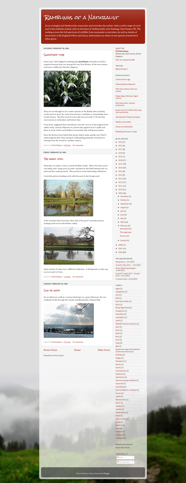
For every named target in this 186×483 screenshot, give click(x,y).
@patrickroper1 (122, 69)
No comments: (78, 145)
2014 (120, 175)
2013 (120, 179)
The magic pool (53, 159)
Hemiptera (120, 361)
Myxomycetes (121, 400)
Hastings (119, 355)
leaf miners (120, 377)
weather (119, 432)
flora (117, 337)
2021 (120, 149)
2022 (120, 146)
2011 (120, 186)
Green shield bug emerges (125, 268)
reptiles (118, 406)
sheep (118, 416)
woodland (119, 438)
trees (117, 428)
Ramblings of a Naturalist (81, 17)
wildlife (118, 435)
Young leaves (120, 262)
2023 (120, 142)
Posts (120, 457)
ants (117, 295)
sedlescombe (120, 412)
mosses (118, 393)
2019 (120, 157)
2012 (120, 182)
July (122, 211)
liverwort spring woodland (126, 380)
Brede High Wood (122, 308)
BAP (117, 298)
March (123, 222)
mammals (119, 384)
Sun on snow (52, 290)
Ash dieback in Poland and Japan (128, 117)
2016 (120, 168)
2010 (120, 190)
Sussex (118, 425)
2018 (120, 160)
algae (118, 289)
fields (118, 333)
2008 (120, 245)
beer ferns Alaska (122, 301)
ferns (117, 330)
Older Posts (104, 350)
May (122, 218)
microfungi (120, 387)
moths (118, 396)
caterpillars (120, 317)
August (123, 207)
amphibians (120, 292)
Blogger (107, 473)
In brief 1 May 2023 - (124, 265)
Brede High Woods (123, 448)
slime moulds (121, 419)
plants (118, 403)
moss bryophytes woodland (126, 390)
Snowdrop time (54, 54)
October (123, 200)
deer (117, 327)
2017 (120, 164)
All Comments (123, 462)
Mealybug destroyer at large (126, 132)
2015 (120, 171)
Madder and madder (123, 122)
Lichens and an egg (123, 79)
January (123, 240)
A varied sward (121, 279)
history (118, 364)
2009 (120, 193)
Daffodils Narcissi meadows (126, 324)
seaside (118, 409)
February (124, 226)
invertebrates (121, 371)
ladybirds (119, 374)
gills (117, 346)
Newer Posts (50, 350)
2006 (120, 252)
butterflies (120, 314)
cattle (118, 320)
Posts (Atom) (59, 355)
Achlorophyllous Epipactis (125, 84)
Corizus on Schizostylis (124, 127)
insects (118, 368)
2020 (120, 153)
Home (77, 350)
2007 (120, 249)
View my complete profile (125, 60)
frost (117, 340)
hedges (118, 358)
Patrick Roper (123, 51)
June (122, 215)
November (124, 196)
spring (118, 422)
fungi (117, 343)
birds (118, 305)
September (124, 204)
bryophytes (120, 311)
